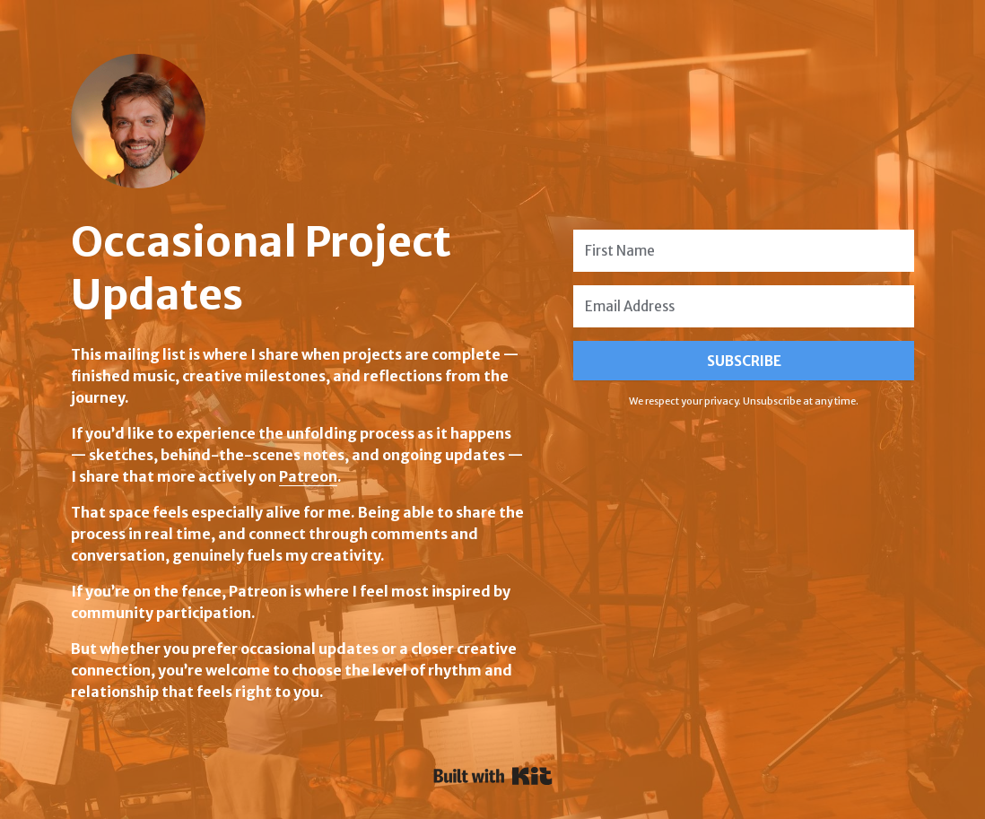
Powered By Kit (493, 776)
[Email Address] (743, 306)
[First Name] (743, 251)
